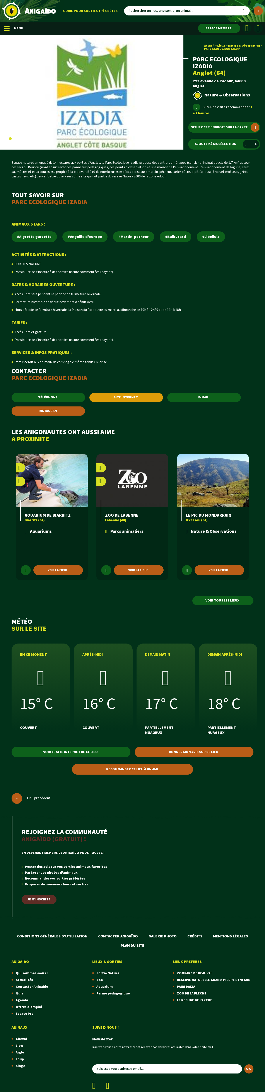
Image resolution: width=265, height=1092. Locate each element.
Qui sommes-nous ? (32, 973)
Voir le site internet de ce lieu (70, 752)
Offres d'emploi (29, 1007)
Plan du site (132, 945)
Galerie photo (163, 936)
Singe (20, 1066)
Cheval (21, 1039)
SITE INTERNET (126, 397)
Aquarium (104, 986)
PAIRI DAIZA (186, 986)
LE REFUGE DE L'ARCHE (194, 1000)
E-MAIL (203, 397)
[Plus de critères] (258, 10)
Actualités (24, 980)
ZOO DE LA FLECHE (191, 993)
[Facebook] (246, 28)
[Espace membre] (219, 28)
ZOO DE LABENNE (121, 515)
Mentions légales (230, 936)
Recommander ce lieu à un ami (132, 769)
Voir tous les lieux (222, 600)
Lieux (221, 46)
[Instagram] (258, 28)
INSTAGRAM (48, 411)
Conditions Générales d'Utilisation (52, 936)
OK (248, 1069)
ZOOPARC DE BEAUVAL (194, 973)
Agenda (22, 1000)
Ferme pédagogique (113, 993)
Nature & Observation (244, 46)
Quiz (19, 993)
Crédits (194, 936)
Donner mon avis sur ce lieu (193, 752)
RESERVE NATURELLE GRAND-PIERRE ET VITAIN (214, 980)
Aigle (20, 1052)
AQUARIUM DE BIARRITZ (48, 515)
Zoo (99, 980)
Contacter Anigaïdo (118, 936)
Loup (20, 1059)
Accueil (209, 46)
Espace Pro (25, 1013)
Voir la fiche (58, 570)
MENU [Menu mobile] (13, 28)
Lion (19, 1045)
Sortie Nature (107, 973)
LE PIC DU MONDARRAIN (208, 515)
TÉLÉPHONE (48, 397)
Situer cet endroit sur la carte (225, 127)
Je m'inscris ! (38, 899)
